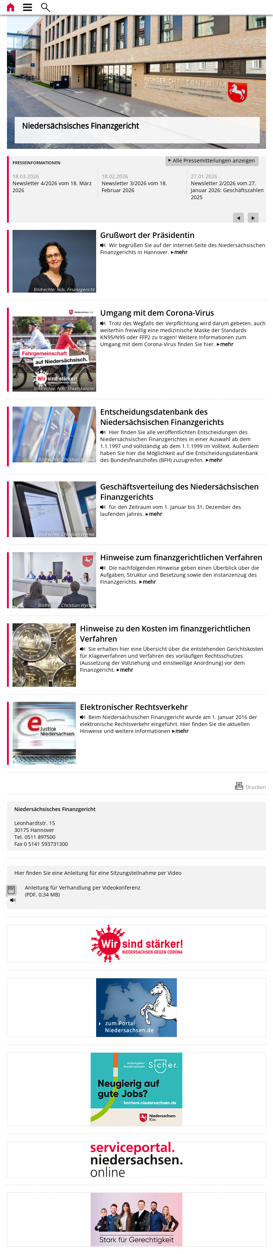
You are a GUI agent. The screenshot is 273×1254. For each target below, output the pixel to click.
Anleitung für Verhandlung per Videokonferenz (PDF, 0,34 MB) (83, 891)
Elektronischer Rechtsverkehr (134, 707)
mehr (181, 252)
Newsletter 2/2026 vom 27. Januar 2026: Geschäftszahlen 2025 (227, 190)
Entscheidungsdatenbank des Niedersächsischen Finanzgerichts (162, 417)
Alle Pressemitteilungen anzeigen (214, 160)
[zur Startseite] (11, 6)
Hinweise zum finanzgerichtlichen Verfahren (181, 557)
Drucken (255, 787)
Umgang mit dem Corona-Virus (157, 313)
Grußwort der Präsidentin (147, 235)
